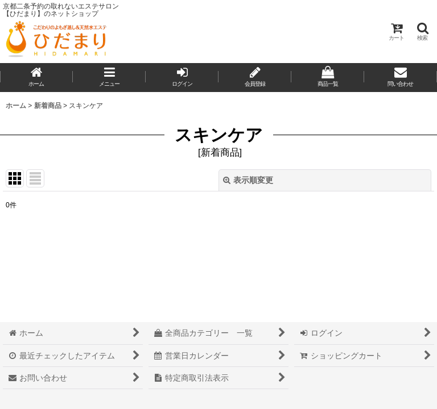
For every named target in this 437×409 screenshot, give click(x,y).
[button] (422, 31)
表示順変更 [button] (248, 180)
